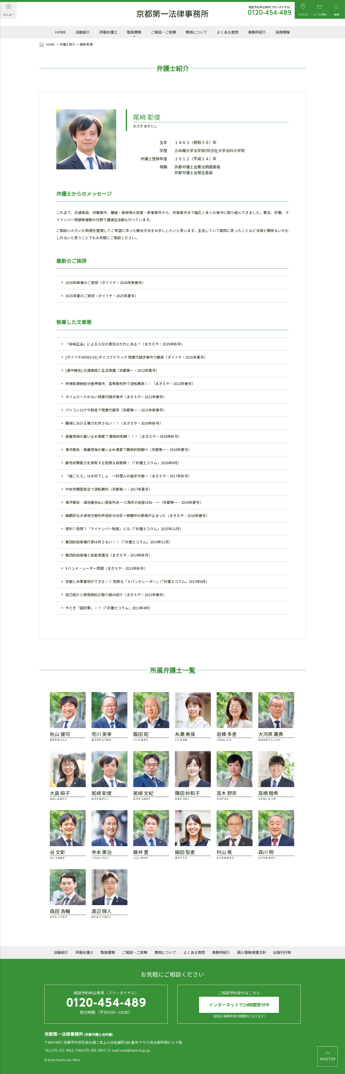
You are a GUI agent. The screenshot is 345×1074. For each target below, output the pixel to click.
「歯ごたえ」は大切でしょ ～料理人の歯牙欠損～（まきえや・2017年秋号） (128, 475)
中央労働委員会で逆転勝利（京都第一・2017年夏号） (108, 489)
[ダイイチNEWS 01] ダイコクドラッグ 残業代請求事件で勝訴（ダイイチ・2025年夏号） (136, 357)
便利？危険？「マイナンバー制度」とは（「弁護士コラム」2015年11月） (124, 528)
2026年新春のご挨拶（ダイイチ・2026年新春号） (105, 282)
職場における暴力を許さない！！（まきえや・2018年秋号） (114, 423)
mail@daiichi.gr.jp (135, 1050)
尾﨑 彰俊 (86, 44)
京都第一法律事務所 (172, 14)
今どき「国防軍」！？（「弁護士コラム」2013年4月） (108, 607)
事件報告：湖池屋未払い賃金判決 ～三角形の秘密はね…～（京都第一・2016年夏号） (134, 502)
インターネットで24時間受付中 (239, 1005)
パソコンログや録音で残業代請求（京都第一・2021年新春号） (116, 409)
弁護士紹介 (67, 44)
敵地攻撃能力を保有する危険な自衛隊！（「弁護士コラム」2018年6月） (123, 462)
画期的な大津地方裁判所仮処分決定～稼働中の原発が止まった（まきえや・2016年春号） (137, 515)
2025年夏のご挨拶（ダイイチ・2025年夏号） (101, 295)
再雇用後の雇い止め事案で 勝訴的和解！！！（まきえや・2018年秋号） (123, 436)
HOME (47, 44)
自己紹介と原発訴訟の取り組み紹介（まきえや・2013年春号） (116, 594)
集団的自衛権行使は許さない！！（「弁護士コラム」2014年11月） (118, 541)
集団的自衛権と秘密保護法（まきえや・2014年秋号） (108, 555)
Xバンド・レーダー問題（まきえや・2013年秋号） (106, 568)
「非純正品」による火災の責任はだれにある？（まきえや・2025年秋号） (124, 343)
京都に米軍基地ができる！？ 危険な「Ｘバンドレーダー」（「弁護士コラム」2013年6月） (137, 581)
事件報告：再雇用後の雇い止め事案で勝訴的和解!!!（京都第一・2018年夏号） (128, 449)
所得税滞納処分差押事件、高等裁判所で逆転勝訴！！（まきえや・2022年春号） (130, 383)
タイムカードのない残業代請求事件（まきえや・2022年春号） (116, 396)
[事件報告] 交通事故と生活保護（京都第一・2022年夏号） (112, 370)
